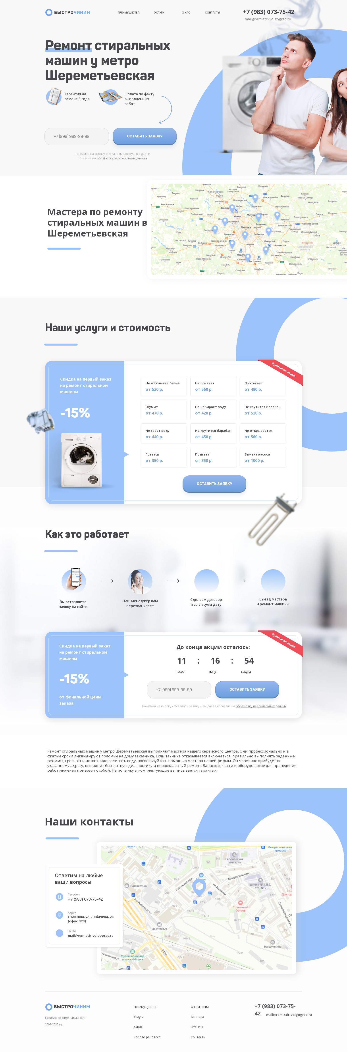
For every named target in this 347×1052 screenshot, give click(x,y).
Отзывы (197, 1027)
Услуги (159, 12)
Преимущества (128, 12)
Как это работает (147, 1037)
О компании (200, 1007)
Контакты (212, 12)
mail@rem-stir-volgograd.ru (268, 19)
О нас (186, 12)
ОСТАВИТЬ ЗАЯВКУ (145, 136)
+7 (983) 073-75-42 (268, 12)
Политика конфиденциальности (65, 1018)
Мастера (197, 1017)
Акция (138, 1027)
